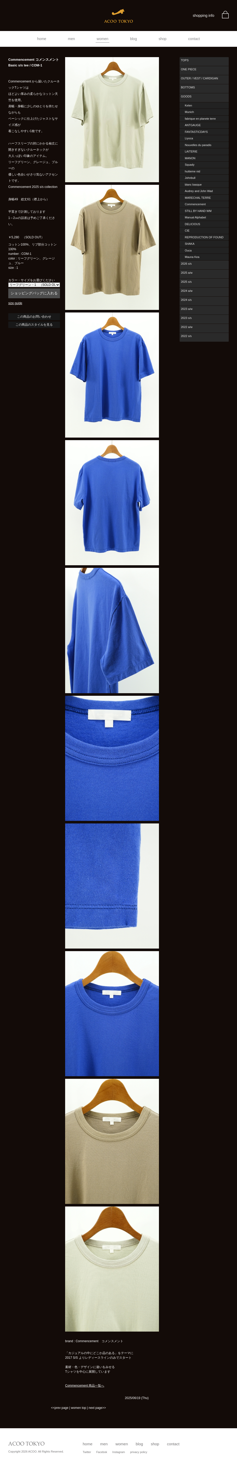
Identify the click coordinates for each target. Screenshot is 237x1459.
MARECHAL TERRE (198, 197)
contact (194, 39)
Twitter (87, 1452)
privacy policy (138, 1452)
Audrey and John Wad (199, 191)
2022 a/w (187, 327)
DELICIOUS (192, 224)
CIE (187, 230)
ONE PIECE (188, 69)
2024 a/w (187, 290)
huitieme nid (192, 171)
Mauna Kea (192, 256)
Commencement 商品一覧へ (84, 1385)
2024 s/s (186, 299)
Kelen (188, 105)
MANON (190, 158)
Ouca (188, 250)
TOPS (185, 60)
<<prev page (59, 1408)
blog (133, 39)
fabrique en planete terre (200, 118)
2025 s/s (186, 281)
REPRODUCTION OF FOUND (204, 237)
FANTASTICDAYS (196, 131)
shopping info (203, 15)
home (41, 39)
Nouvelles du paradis (198, 145)
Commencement (195, 204)
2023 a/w (187, 308)
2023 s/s (186, 317)
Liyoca (189, 138)
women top (78, 1408)
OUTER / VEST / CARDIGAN (199, 78)
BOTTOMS (188, 87)
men (71, 39)
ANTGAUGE (193, 125)
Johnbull (190, 177)
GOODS (186, 96)
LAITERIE (191, 151)
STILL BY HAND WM (198, 210)
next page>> (97, 1408)
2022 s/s (186, 336)
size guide (15, 303)
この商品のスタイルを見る (34, 324)
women (102, 39)
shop (162, 39)
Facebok (101, 1452)
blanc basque (193, 184)
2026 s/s (186, 263)
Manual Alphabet (195, 217)
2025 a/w (187, 272)
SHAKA (189, 243)
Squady (189, 164)
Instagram (118, 1452)
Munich (189, 111)
